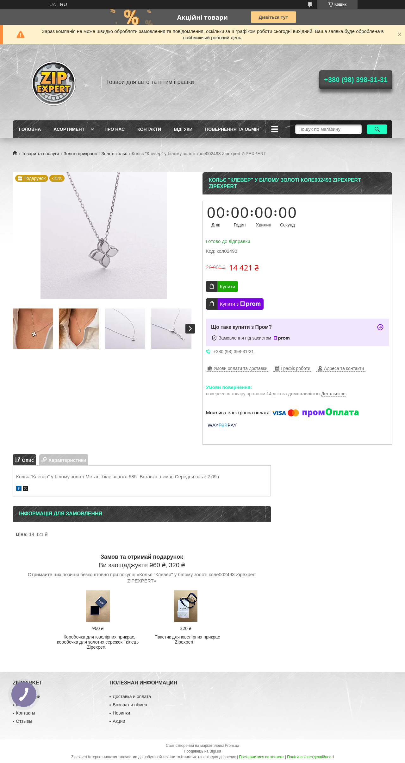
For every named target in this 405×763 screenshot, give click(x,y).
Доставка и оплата (132, 696)
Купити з (240, 304)
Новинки (121, 712)
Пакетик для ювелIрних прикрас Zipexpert (187, 639)
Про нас (114, 129)
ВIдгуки (183, 129)
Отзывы (24, 721)
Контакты (25, 712)
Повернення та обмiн (232, 129)
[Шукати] (377, 129)
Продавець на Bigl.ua (202, 751)
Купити (227, 286)
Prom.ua (232, 745)
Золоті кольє (114, 153)
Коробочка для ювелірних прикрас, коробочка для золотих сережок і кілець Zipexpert (98, 642)
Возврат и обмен (130, 704)
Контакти (149, 129)
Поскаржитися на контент (261, 757)
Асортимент (68, 129)
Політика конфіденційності (310, 757)
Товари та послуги (40, 153)
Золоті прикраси (80, 153)
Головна (30, 129)
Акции (119, 721)
